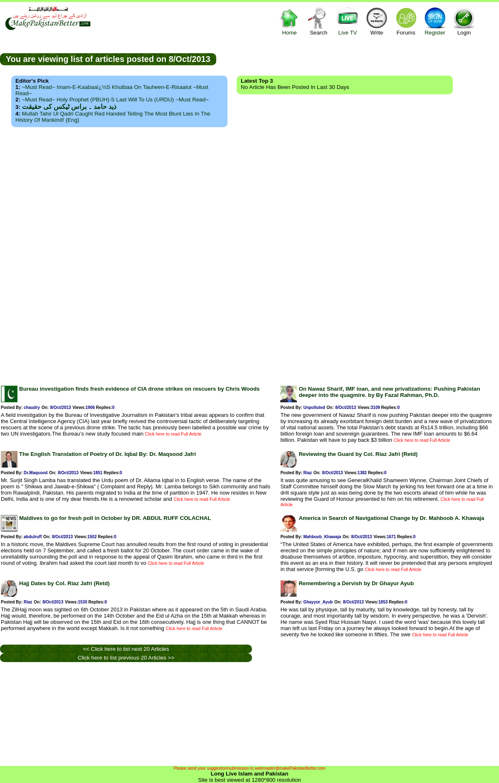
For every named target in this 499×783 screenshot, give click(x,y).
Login (464, 21)
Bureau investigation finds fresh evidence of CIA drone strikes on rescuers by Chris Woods (139, 389)
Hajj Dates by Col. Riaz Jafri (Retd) (64, 583)
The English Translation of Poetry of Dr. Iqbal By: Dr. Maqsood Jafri (107, 454)
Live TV (347, 21)
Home (289, 21)
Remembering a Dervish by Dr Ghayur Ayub (356, 583)
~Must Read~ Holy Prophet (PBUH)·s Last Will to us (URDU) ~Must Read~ (115, 99)
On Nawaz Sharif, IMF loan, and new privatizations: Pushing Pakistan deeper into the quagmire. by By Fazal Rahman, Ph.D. (389, 392)
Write (376, 21)
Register (435, 21)
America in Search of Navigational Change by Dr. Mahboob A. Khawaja (391, 518)
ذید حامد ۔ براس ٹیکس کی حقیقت (69, 106)
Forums (405, 21)
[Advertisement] (250, 254)
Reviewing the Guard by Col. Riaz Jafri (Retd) (358, 454)
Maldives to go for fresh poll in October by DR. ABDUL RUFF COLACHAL (115, 518)
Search (318, 21)
